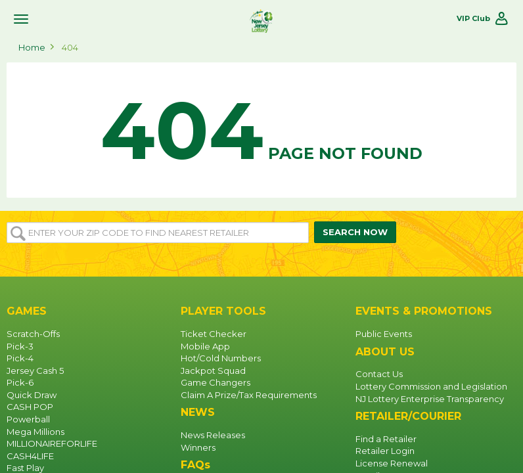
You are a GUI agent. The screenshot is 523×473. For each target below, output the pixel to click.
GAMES (27, 311)
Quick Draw (32, 395)
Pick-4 (20, 358)
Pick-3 (20, 346)
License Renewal (391, 463)
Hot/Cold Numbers (221, 358)
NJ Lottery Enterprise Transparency (429, 399)
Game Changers (215, 382)
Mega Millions (35, 431)
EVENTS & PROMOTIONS (423, 311)
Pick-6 (20, 382)
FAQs (195, 465)
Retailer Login (385, 450)
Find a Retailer (386, 439)
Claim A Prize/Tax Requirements (249, 395)
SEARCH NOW (355, 232)
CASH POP (30, 406)
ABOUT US (385, 352)
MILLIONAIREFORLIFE (52, 443)
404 (70, 47)
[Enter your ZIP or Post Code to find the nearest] (158, 232)
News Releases (213, 435)
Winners (198, 447)
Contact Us (379, 374)
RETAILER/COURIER (408, 416)
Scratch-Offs (33, 333)
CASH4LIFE (30, 456)
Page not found (261, 131)
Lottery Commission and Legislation (431, 386)
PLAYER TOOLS (223, 311)
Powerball (28, 419)
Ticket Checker (213, 333)
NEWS (198, 412)
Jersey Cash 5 (35, 370)
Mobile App (205, 346)
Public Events (383, 333)
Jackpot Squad (213, 370)
